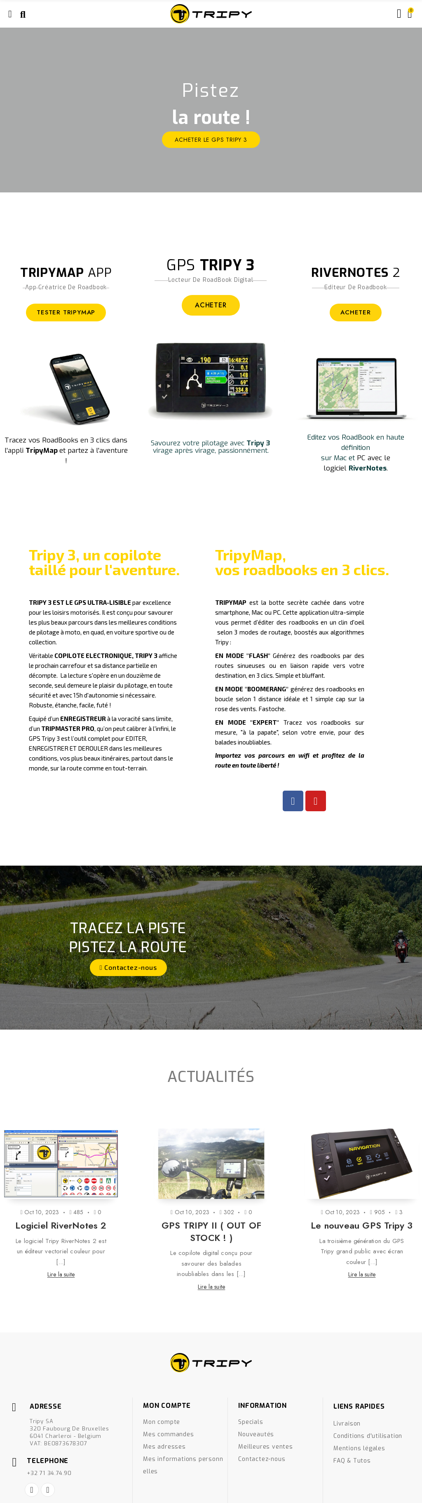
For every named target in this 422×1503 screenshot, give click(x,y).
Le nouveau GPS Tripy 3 (362, 1225)
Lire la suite (61, 1274)
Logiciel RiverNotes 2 (60, 1225)
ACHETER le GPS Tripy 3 (211, 140)
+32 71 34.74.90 (49, 1473)
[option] (211, 110)
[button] (128, 967)
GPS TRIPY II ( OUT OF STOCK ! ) (211, 1231)
